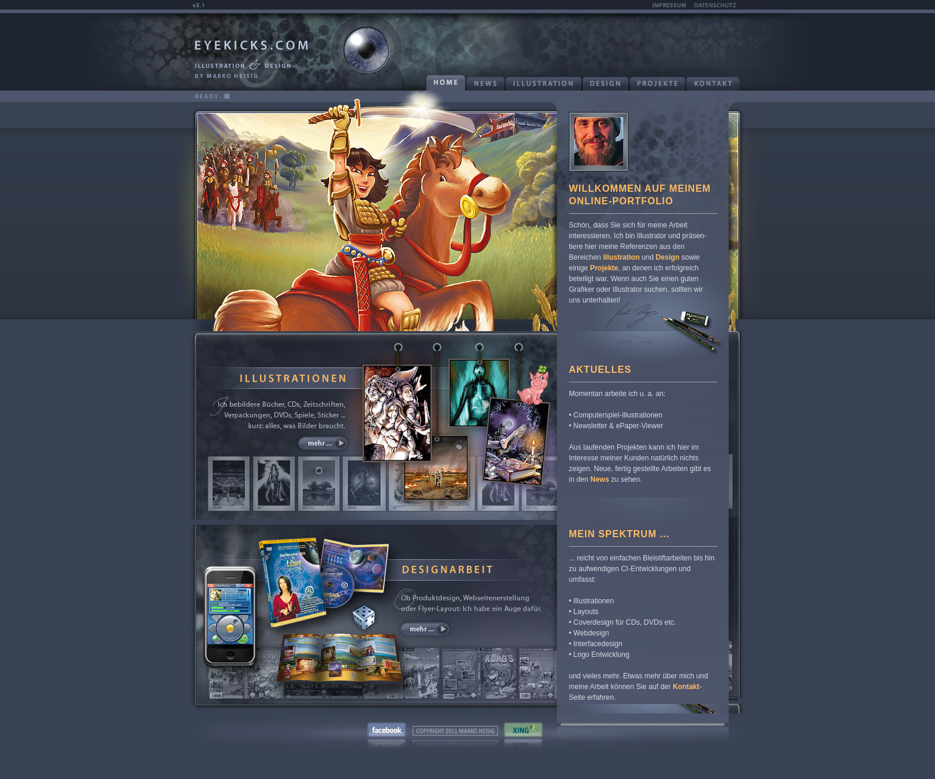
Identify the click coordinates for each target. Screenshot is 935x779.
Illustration (621, 257)
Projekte (604, 268)
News (599, 479)
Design (667, 257)
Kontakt (686, 687)
